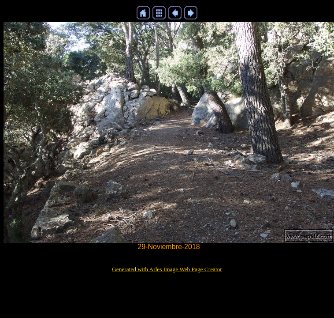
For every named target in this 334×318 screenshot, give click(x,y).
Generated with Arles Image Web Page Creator (167, 269)
